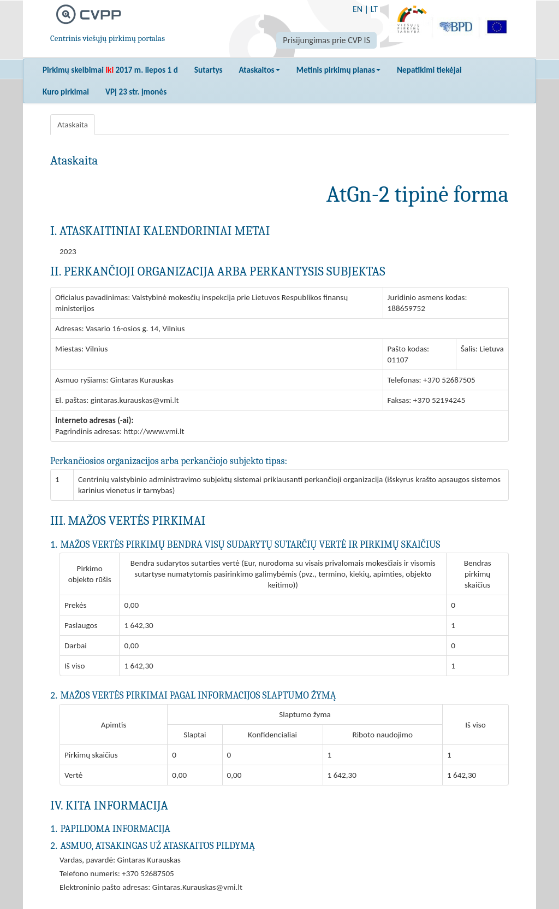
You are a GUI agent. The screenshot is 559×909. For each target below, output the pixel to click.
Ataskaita (72, 125)
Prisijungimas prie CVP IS (326, 40)
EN (357, 9)
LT (374, 9)
